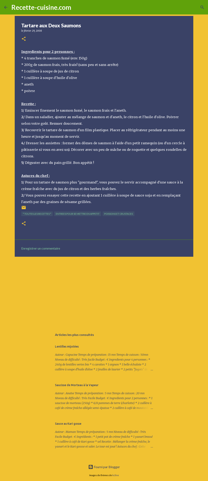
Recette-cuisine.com (41, 7)
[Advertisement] (104, 291)
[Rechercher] (77, 7)
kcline (115, 475)
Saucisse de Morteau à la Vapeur (76, 385)
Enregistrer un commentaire (40, 248)
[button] (23, 39)
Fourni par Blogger (104, 467)
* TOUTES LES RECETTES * (37, 213)
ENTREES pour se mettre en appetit (78, 213)
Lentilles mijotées (67, 346)
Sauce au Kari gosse (68, 423)
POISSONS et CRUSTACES (118, 213)
